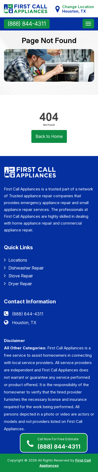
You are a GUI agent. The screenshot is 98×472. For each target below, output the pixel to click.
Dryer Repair (18, 283)
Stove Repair (18, 275)
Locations (15, 260)
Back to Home (49, 136)
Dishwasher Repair (24, 268)
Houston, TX (24, 322)
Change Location (78, 8)
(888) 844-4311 (27, 23)
